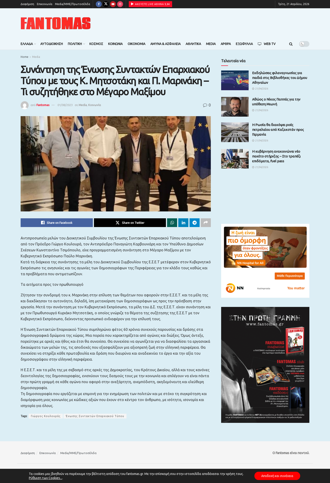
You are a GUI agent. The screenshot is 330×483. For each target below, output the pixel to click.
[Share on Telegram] (195, 222)
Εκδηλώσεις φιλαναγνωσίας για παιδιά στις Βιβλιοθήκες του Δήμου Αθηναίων (279, 77)
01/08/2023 (65, 105)
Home (24, 56)
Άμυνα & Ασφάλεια (165, 44)
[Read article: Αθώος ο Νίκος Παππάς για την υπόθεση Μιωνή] (235, 107)
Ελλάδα (27, 44)
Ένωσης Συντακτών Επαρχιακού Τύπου (95, 416)
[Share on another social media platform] (206, 222)
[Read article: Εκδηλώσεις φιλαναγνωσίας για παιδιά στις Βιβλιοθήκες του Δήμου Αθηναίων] (235, 80)
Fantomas (43, 105)
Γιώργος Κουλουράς (45, 416)
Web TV (266, 44)
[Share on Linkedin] (183, 222)
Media (211, 44)
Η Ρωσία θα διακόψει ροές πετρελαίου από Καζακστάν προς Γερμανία (278, 129)
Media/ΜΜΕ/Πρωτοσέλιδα (72, 4)
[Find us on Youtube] (113, 4)
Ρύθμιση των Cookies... (45, 478)
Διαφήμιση (27, 4)
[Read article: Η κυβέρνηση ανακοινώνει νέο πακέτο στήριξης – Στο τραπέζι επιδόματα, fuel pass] (235, 159)
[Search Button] (291, 44)
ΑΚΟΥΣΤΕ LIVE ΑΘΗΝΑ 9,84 (150, 4)
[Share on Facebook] (57, 222)
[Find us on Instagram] (120, 4)
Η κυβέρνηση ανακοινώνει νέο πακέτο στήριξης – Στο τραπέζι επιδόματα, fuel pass (276, 156)
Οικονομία (136, 44)
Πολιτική (75, 44)
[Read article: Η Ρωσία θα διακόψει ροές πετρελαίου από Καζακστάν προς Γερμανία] (235, 132)
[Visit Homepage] (56, 23)
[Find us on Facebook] (99, 4)
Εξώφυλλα (244, 44)
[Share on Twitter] (130, 222)
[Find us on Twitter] (106, 4)
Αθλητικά (193, 44)
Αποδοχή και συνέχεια (277, 476)
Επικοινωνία (44, 4)
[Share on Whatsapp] (172, 222)
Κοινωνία (115, 44)
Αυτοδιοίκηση (51, 44)
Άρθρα (226, 44)
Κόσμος (96, 44)
